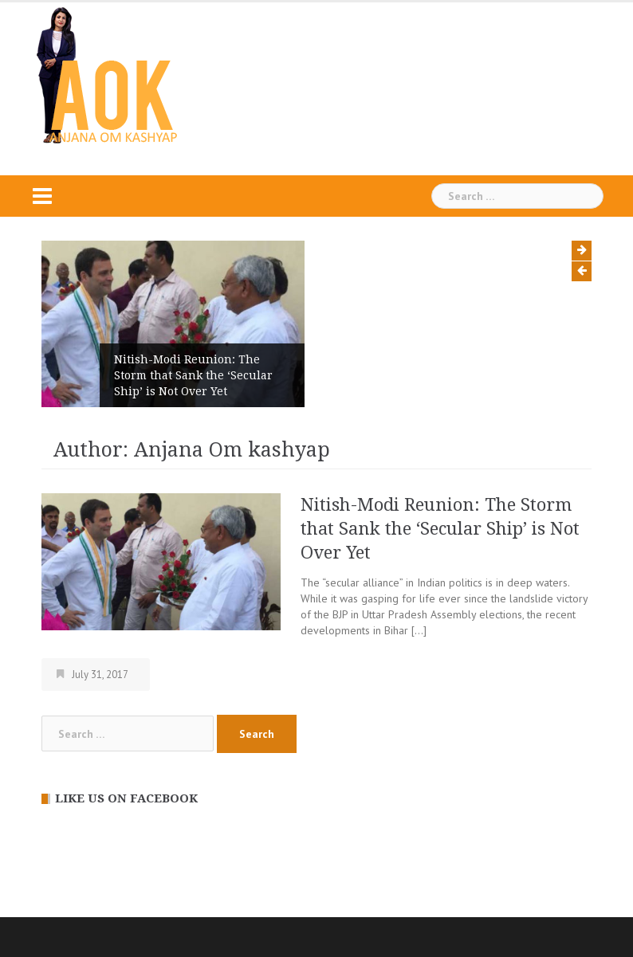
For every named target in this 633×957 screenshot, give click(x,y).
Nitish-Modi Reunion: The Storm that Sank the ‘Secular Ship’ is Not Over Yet (193, 375)
